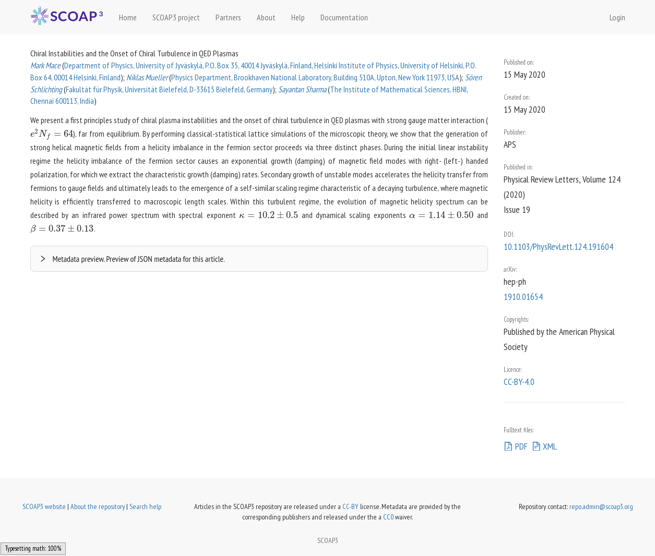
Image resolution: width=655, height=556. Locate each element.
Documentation (344, 17)
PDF (516, 446)
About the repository (97, 506)
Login (617, 17)
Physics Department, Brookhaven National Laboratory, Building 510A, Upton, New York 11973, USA (315, 77)
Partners (228, 17)
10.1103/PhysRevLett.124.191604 (558, 246)
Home (128, 17)
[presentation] (51, 133)
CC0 (388, 517)
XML (544, 446)
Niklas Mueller (147, 77)
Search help (145, 506)
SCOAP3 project (176, 17)
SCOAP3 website (44, 506)
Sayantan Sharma (302, 89)
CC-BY (350, 506)
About (266, 17)
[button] (259, 258)
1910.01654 (523, 297)
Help (298, 17)
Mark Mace (45, 65)
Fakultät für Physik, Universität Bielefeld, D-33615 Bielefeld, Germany (169, 89)
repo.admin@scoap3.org (601, 506)
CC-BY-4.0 (519, 382)
